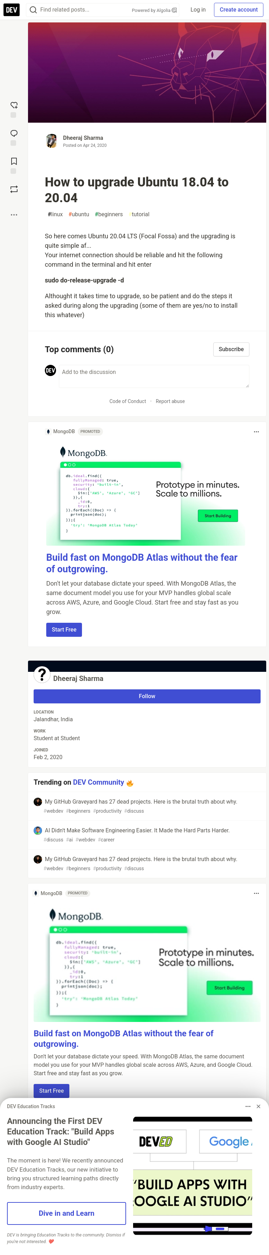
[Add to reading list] (14, 165)
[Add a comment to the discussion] (154, 376)
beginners (109, 214)
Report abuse (170, 401)
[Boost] (14, 189)
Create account (239, 9)
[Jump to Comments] (14, 137)
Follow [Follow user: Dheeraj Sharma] (147, 696)
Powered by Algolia (154, 10)
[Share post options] (14, 215)
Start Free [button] (64, 629)
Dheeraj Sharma (83, 138)
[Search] (33, 10)
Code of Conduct (127, 401)
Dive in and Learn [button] (66, 1213)
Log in (198, 9)
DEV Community (98, 782)
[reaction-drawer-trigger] (14, 109)
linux (55, 214)
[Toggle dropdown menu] (256, 431)
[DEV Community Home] (11, 10)
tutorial (139, 214)
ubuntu (78, 214)
